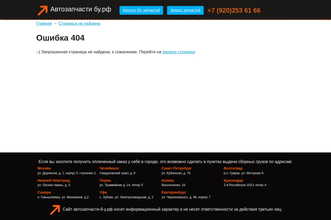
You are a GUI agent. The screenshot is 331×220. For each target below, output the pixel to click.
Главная (44, 23)
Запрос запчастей (185, 10)
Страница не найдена (79, 23)
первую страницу (178, 52)
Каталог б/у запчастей (141, 10)
